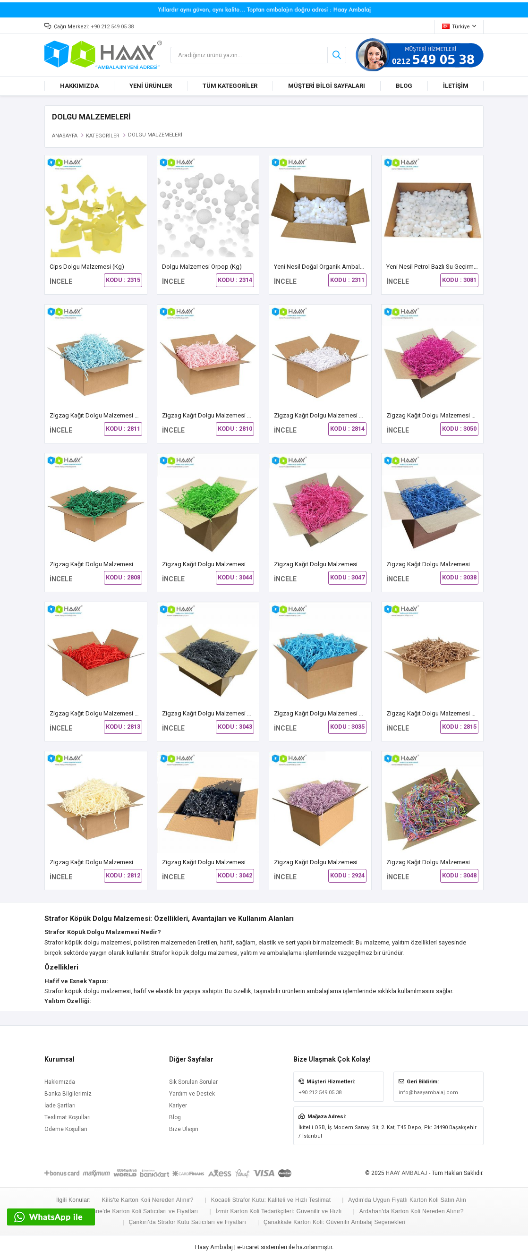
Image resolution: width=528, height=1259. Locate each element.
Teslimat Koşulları (67, 1117)
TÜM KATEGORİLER (230, 85)
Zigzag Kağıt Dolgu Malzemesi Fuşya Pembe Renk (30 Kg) (353, 564)
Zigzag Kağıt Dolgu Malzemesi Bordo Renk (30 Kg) (455, 415)
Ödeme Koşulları (65, 1129)
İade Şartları (60, 1105)
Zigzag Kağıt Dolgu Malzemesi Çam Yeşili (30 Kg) (117, 564)
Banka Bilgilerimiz (68, 1093)
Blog (175, 1117)
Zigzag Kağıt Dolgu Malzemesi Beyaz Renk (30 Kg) (343, 415)
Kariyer (178, 1105)
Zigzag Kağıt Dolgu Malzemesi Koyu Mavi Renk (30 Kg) (348, 713)
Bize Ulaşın (183, 1129)
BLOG (404, 85)
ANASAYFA (64, 136)
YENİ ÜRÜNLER (150, 85)
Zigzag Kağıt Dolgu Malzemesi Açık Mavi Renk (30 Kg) (123, 415)
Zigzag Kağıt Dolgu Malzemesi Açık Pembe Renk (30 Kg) (239, 415)
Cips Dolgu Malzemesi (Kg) (87, 266)
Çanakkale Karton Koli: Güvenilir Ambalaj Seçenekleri (334, 1222)
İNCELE (61, 281)
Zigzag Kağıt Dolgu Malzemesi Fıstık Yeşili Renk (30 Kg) (238, 564)
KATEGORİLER (102, 136)
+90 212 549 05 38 (112, 27)
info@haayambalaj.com (428, 1092)
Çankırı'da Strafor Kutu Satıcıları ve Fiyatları (187, 1222)
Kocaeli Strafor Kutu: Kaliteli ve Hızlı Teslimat (271, 1200)
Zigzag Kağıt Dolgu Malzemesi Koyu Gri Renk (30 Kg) (234, 713)
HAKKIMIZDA (79, 85)
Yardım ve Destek (192, 1093)
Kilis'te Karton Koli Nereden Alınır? (148, 1200)
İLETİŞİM (455, 85)
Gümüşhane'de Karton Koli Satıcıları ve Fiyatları (134, 1211)
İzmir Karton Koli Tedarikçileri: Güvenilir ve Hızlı (278, 1211)
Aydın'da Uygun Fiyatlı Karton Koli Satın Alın (407, 1200)
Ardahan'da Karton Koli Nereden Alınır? (411, 1211)
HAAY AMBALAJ (406, 1173)
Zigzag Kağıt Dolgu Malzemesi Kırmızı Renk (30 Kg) (119, 713)
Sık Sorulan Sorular (193, 1082)
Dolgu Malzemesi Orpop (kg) (202, 266)
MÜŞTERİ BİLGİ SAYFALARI (326, 85)
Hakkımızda (59, 1082)
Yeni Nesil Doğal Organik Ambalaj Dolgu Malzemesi (344, 266)
